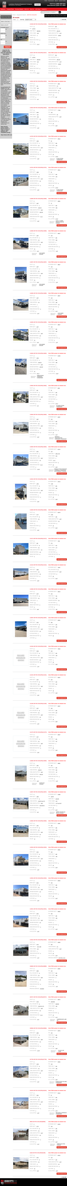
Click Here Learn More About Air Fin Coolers (56, 15)
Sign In (56, 0)
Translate (37, 4)
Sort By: (22, 19)
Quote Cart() (62, 0)
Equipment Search (21, 15)
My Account (51, 0)
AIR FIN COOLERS (32, 15)
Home (46, 0)
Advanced (64, 12)
